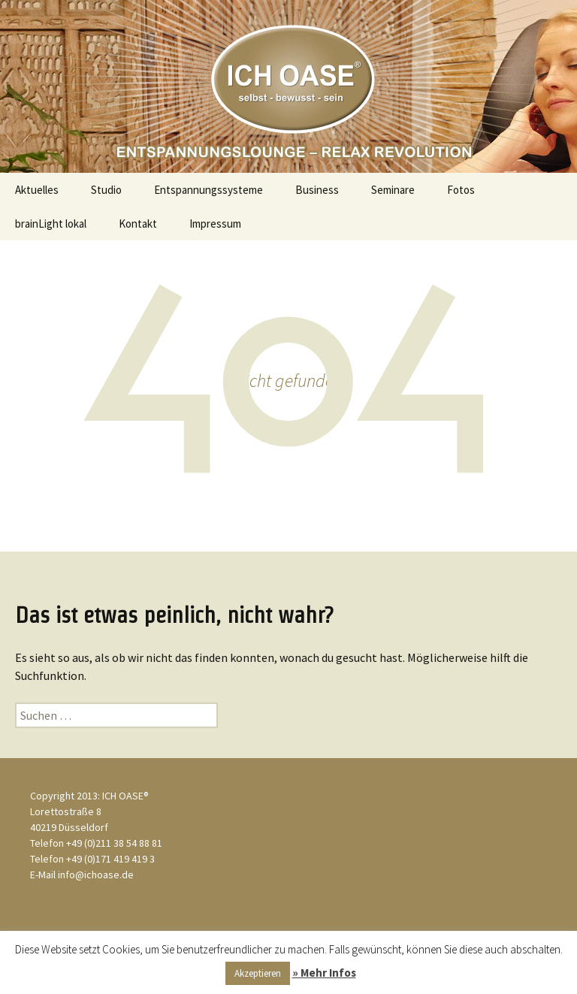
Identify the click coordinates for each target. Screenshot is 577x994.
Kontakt (138, 223)
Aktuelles (37, 190)
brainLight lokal (50, 223)
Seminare (393, 190)
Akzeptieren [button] (257, 973)
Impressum (215, 223)
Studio (106, 190)
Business (317, 190)
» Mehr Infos (324, 972)
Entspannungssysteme (208, 190)
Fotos (461, 190)
